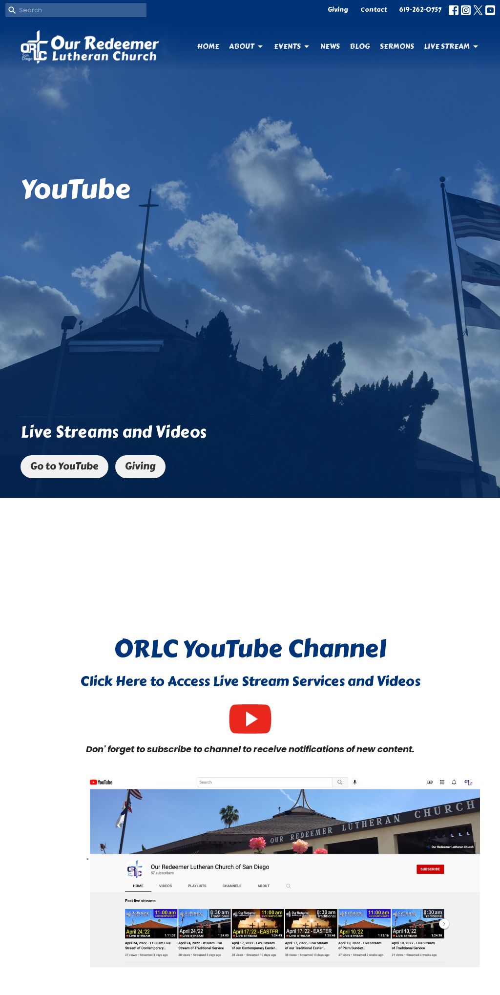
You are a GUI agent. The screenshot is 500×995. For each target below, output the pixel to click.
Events (292, 46)
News (330, 46)
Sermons (397, 46)
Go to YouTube (64, 466)
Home (208, 46)
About (246, 46)
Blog (360, 46)
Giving (338, 10)
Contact (373, 10)
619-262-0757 (420, 10)
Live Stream (451, 46)
